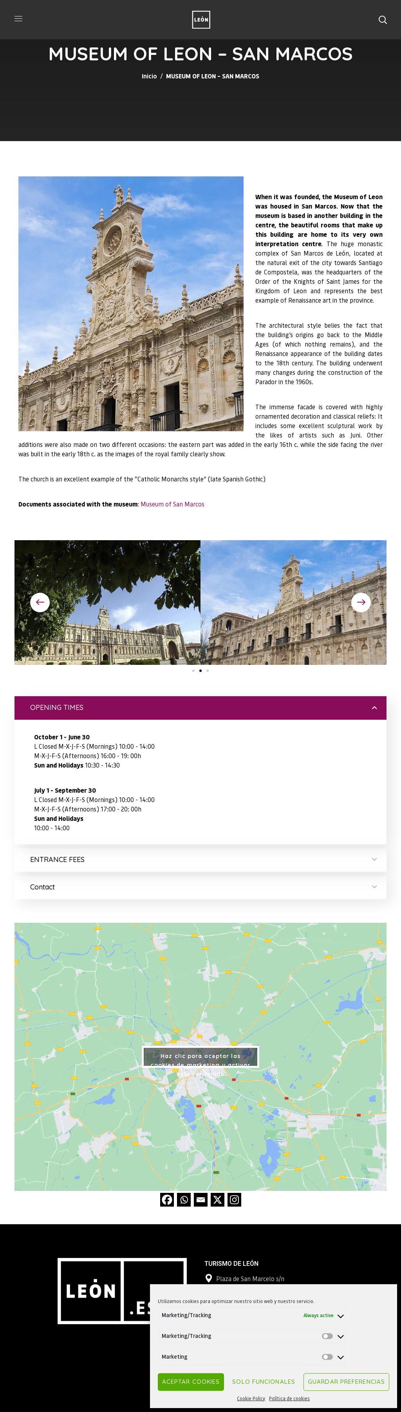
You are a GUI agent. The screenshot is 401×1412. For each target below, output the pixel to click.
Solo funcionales (263, 1381)
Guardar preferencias (346, 1381)
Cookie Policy (251, 1398)
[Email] (200, 1199)
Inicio (149, 76)
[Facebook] (167, 1199)
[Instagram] (234, 1199)
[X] (217, 1199)
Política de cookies (289, 1398)
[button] (383, 19)
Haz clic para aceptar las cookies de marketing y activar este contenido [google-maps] (200, 1060)
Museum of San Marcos (172, 504)
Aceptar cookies (191, 1381)
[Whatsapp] (183, 1199)
